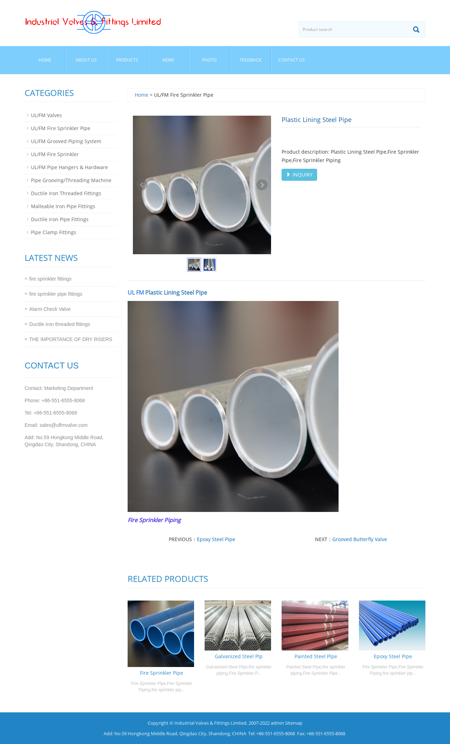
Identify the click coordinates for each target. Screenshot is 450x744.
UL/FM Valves (46, 115)
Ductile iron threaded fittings (59, 324)
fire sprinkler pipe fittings (55, 294)
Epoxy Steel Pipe (216, 539)
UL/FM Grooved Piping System (66, 141)
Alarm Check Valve (50, 309)
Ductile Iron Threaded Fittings (66, 193)
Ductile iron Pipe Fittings (60, 219)
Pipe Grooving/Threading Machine (71, 180)
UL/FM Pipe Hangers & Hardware (69, 167)
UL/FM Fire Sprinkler (55, 154)
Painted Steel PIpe (316, 656)
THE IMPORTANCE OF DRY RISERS (70, 339)
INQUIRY (299, 174)
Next (262, 185)
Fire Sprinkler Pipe (161, 672)
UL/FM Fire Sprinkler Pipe (60, 128)
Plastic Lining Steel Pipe (176, 292)
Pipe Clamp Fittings (53, 232)
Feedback (250, 60)
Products (127, 60)
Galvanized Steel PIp (239, 656)
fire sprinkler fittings (50, 279)
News (168, 60)
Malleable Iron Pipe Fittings (63, 206)
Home (45, 60)
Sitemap (293, 723)
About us (86, 60)
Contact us (291, 60)
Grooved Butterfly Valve (359, 539)
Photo (209, 60)
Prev (142, 185)
